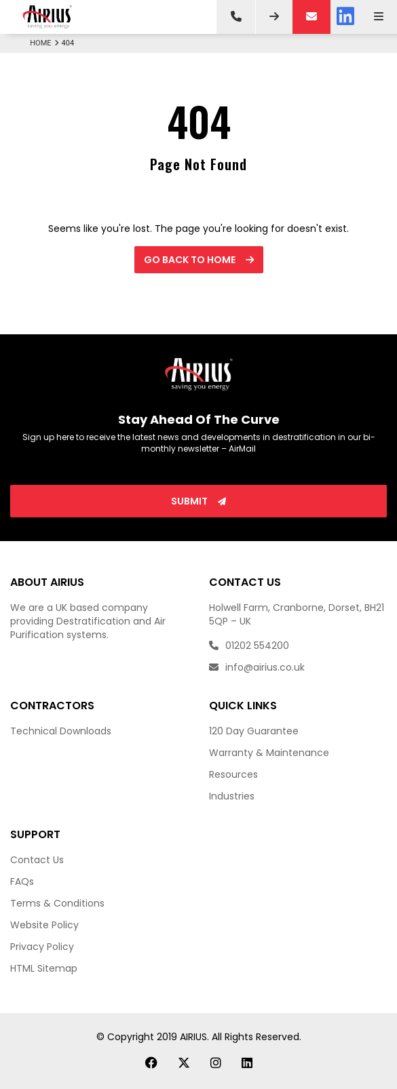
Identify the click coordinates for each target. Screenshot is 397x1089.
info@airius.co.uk (257, 667)
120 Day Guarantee (254, 731)
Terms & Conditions (57, 903)
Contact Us (37, 860)
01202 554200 (249, 645)
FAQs (22, 881)
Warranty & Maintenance (269, 752)
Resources (233, 774)
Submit (198, 501)
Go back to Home (199, 259)
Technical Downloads (60, 731)
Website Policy (44, 925)
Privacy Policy (42, 946)
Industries (231, 796)
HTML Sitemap (43, 968)
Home (45, 43)
